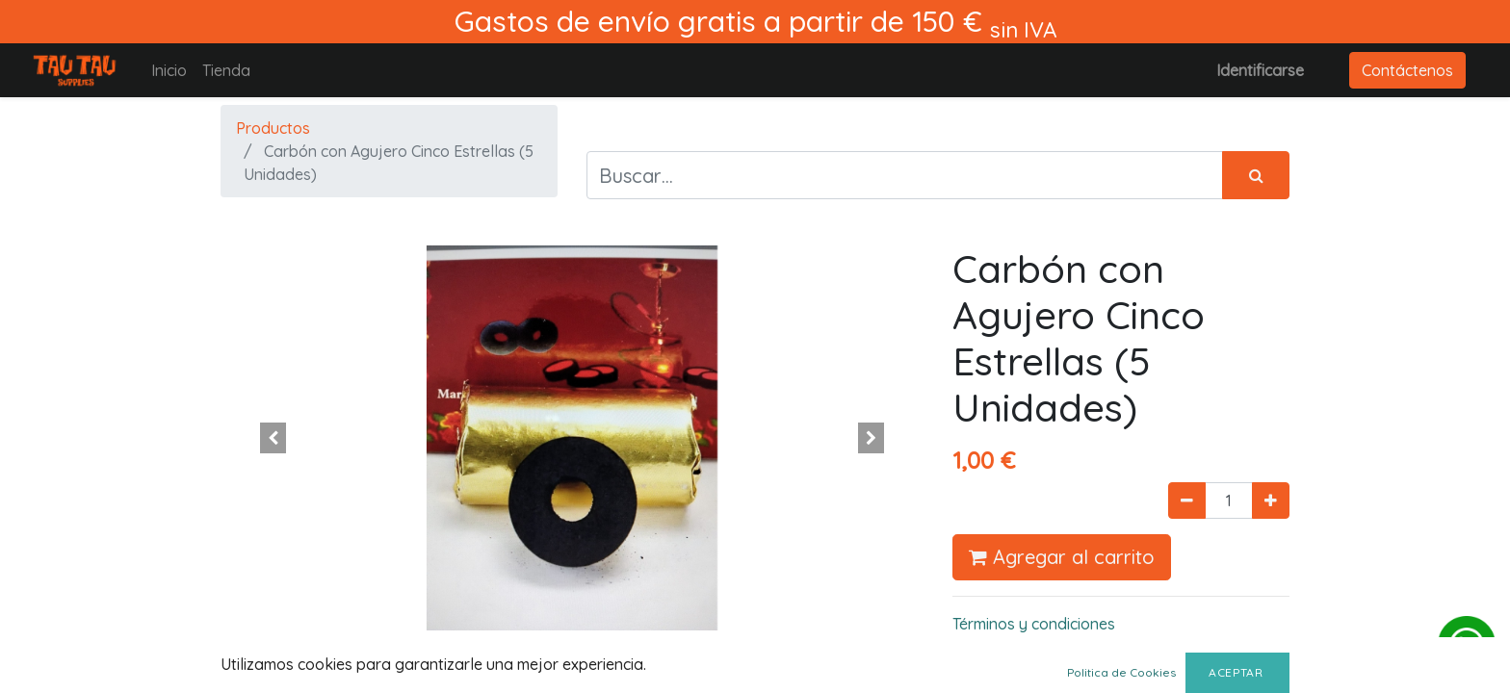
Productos (273, 128)
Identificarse (1260, 70)
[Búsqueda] (1255, 175)
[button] (273, 438)
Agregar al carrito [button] (1062, 557)
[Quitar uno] (1187, 500)
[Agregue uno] (1270, 500)
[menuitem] (169, 70)
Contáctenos (1407, 70)
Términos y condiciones (1033, 623)
